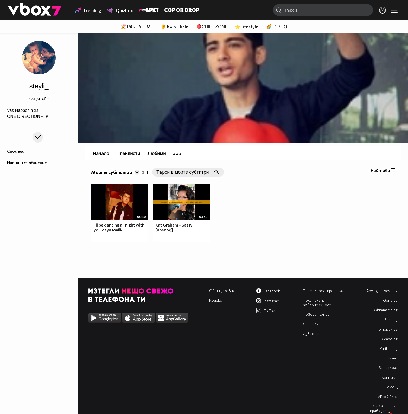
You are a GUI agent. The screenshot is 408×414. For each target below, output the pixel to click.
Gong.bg (390, 300)
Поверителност (317, 314)
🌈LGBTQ (276, 26)
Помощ (391, 387)
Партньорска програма (323, 290)
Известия (311, 333)
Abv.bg (372, 290)
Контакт (389, 377)
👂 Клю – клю (174, 26)
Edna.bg (391, 319)
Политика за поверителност (317, 302)
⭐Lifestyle (246, 26)
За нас (392, 358)
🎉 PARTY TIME (137, 26)
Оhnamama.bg (386, 310)
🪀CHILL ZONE (211, 26)
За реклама (388, 367)
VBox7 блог (388, 396)
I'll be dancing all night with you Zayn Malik (119, 227)
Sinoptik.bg (388, 329)
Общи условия (222, 290)
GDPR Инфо (313, 324)
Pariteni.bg (389, 348)
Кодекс (215, 300)
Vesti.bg (391, 290)
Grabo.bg (390, 339)
